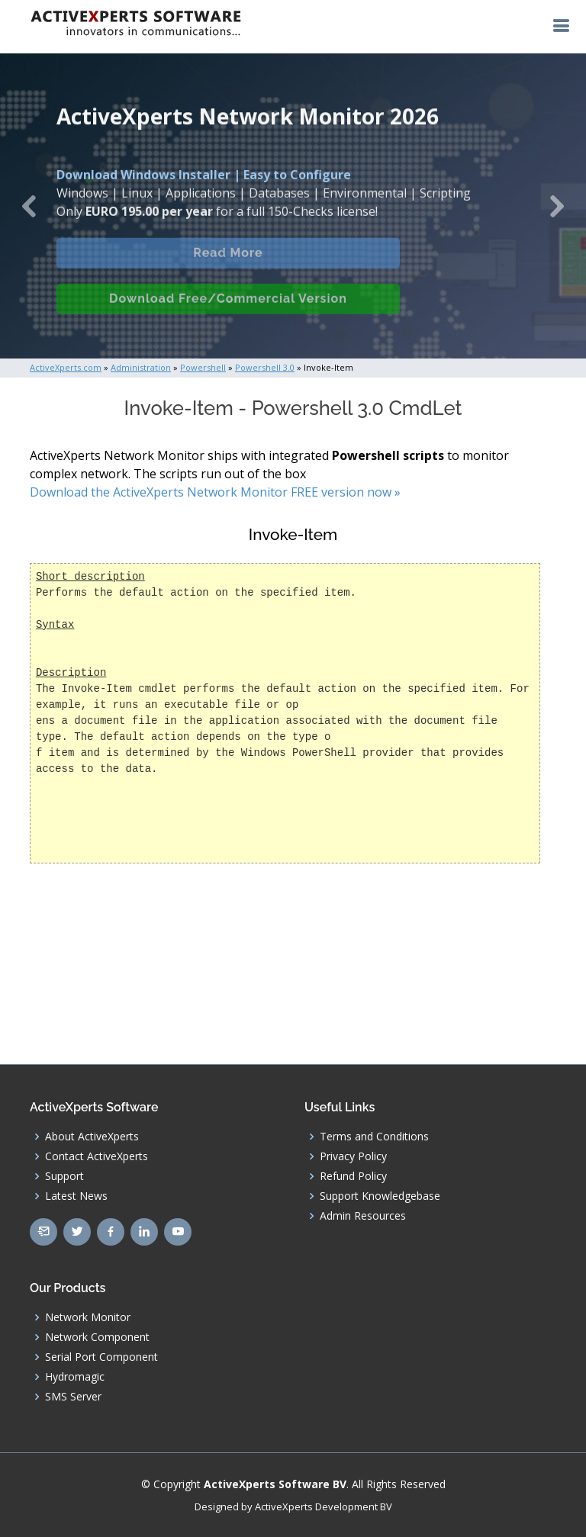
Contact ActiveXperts (96, 1156)
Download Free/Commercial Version (228, 310)
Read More (227, 264)
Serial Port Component (101, 1357)
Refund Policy (353, 1176)
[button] (29, 206)
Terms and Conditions (374, 1136)
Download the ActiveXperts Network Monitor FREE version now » (215, 492)
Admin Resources (363, 1216)
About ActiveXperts (92, 1136)
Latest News (76, 1196)
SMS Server (73, 1396)
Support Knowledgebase (380, 1196)
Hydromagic (75, 1376)
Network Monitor (87, 1317)
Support (64, 1176)
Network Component (97, 1337)
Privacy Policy (353, 1156)
